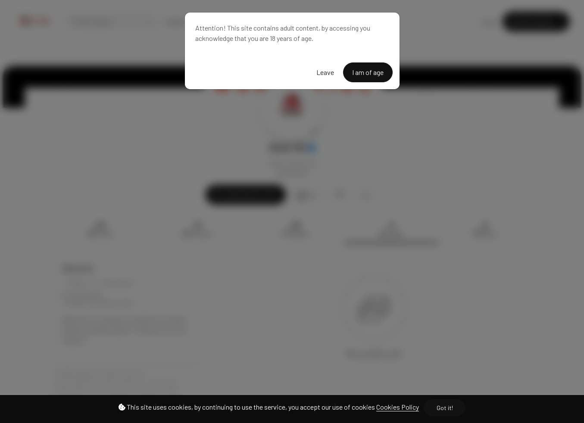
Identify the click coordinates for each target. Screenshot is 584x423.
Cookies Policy (397, 407)
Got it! (445, 407)
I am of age (368, 72)
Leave (325, 72)
